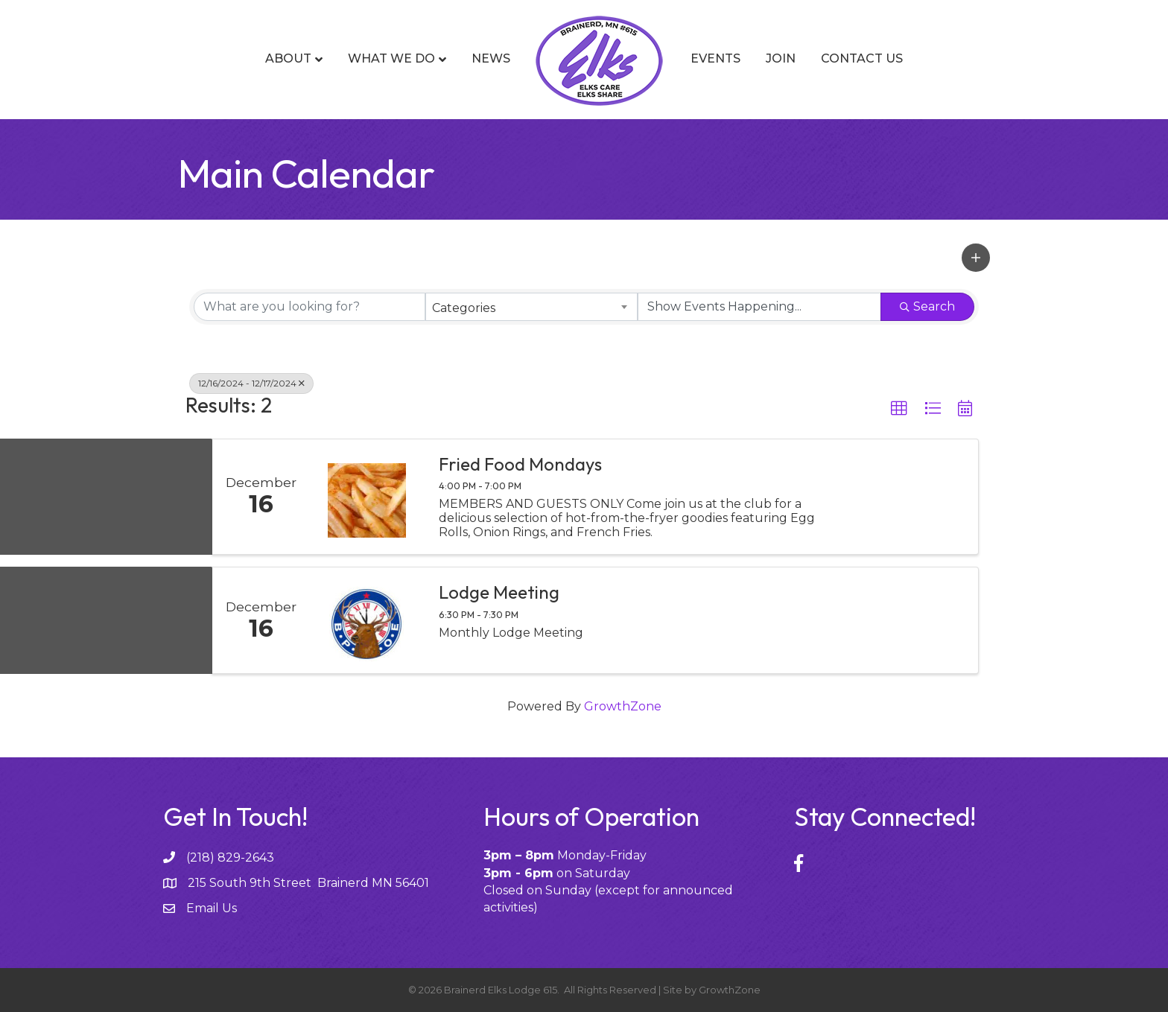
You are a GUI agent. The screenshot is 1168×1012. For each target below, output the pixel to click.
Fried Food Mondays (520, 464)
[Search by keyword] (309, 307)
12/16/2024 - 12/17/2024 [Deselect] (251, 383)
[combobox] (531, 307)
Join (781, 58)
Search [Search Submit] (927, 306)
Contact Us (862, 58)
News (491, 58)
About (288, 58)
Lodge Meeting (499, 592)
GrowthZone (622, 706)
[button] (976, 258)
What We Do (391, 58)
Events (715, 58)
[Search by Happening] (759, 307)
